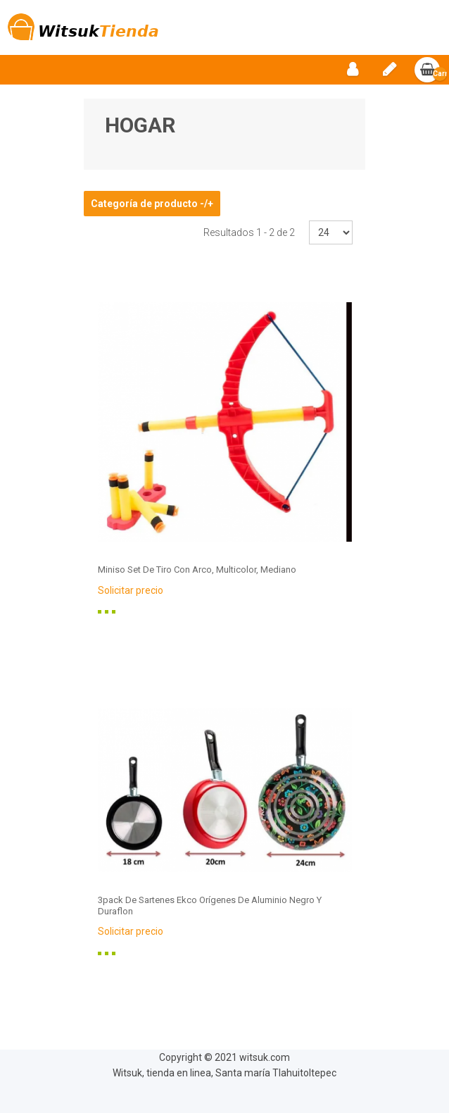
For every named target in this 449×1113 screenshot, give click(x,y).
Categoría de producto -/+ (152, 203)
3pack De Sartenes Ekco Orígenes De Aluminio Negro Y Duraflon (210, 905)
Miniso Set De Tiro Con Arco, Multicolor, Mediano (197, 569)
